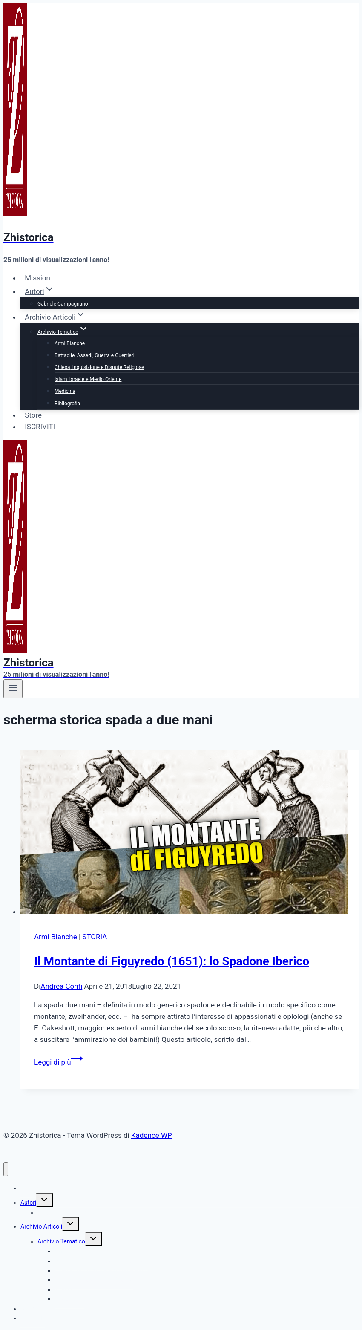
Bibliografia (67, 404)
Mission (37, 278)
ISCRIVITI (40, 426)
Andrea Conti (61, 986)
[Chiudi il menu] (5, 1169)
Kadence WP (151, 1135)
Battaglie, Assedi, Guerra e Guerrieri (95, 355)
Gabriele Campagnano (62, 304)
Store (33, 415)
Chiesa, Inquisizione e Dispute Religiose (99, 367)
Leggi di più (58, 1062)
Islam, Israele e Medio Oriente (88, 379)
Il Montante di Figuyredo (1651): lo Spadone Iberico (171, 961)
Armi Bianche (70, 343)
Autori (28, 1202)
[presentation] (189, 833)
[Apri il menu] (13, 688)
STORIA (94, 936)
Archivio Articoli (41, 1226)
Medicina (65, 391)
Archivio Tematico (61, 1241)
